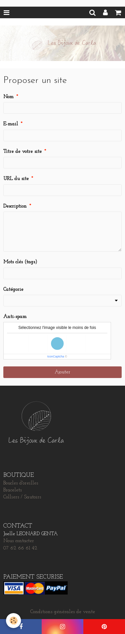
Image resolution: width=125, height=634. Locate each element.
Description (15, 206)
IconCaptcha (55, 356)
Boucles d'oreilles (20, 483)
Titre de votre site (22, 151)
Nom (8, 97)
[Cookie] (13, 620)
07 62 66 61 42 (20, 548)
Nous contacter (18, 541)
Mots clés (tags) (20, 262)
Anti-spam (15, 316)
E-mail (10, 124)
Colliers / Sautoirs (22, 497)
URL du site (16, 178)
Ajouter (62, 372)
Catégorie (13, 289)
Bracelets (12, 490)
